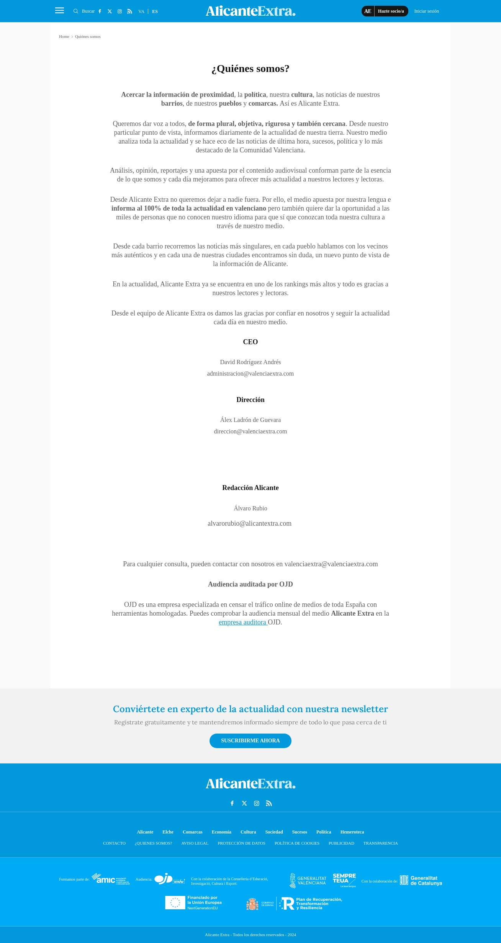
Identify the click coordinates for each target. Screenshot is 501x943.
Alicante (145, 832)
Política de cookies (297, 843)
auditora (256, 622)
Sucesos (299, 832)
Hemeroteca (352, 832)
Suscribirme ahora (250, 741)
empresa (231, 622)
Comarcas (193, 832)
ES (155, 11)
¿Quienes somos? (153, 843)
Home (64, 36)
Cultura (248, 832)
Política (323, 832)
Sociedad (274, 832)
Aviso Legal (194, 843)
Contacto (114, 843)
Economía (221, 832)
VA (141, 11)
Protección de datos (241, 843)
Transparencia (380, 843)
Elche (168, 832)
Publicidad (341, 843)
